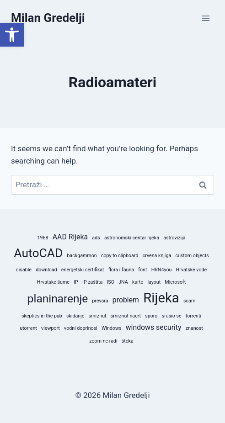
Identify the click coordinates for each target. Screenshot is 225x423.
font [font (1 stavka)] (142, 270)
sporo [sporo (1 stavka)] (151, 316)
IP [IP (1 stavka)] (76, 282)
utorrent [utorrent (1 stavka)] (28, 328)
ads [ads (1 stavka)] (96, 238)
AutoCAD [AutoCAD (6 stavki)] (38, 253)
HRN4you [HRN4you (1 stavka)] (161, 270)
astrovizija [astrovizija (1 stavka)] (174, 238)
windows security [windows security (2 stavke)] (154, 327)
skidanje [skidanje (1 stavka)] (75, 316)
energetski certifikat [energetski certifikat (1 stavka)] (82, 270)
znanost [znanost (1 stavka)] (194, 328)
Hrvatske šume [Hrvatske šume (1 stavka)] (53, 282)
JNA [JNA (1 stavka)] (123, 282)
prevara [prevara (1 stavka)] (100, 301)
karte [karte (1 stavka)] (137, 282)
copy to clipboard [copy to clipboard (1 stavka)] (120, 256)
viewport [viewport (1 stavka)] (50, 328)
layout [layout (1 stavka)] (154, 282)
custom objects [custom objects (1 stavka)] (192, 256)
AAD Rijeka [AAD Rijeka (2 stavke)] (70, 237)
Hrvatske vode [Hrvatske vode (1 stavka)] (191, 270)
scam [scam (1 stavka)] (189, 301)
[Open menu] (205, 18)
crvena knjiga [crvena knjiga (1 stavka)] (157, 256)
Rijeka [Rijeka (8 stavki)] (161, 298)
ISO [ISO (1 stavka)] (110, 282)
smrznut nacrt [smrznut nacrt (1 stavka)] (126, 316)
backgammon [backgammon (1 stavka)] (82, 256)
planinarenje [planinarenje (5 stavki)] (57, 298)
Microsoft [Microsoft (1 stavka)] (175, 282)
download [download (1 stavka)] (46, 270)
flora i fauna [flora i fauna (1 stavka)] (121, 270)
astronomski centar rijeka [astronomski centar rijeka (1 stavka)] (131, 238)
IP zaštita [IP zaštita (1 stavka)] (92, 282)
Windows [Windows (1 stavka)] (112, 328)
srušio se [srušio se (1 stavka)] (172, 316)
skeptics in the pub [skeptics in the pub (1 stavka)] (41, 316)
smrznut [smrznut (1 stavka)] (98, 316)
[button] (12, 35)
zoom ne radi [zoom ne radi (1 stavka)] (103, 341)
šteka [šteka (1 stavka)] (128, 341)
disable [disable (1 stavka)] (24, 270)
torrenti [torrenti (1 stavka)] (193, 316)
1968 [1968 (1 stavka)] (43, 238)
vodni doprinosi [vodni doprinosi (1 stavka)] (80, 328)
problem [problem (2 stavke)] (125, 300)
